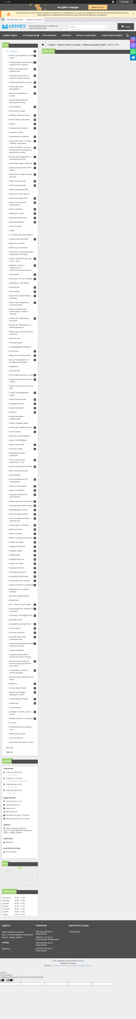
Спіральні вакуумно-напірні (94, 45)
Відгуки (9, 752)
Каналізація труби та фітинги (21, 163)
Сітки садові (14, 274)
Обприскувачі (14, 555)
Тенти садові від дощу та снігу (21, 375)
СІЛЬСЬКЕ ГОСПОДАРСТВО (20, 615)
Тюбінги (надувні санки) (18, 423)
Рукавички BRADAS (17, 546)
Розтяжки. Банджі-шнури (19, 596)
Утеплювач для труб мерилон (21, 235)
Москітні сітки (14, 338)
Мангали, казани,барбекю (19, 436)
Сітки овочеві (14, 371)
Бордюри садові (15, 551)
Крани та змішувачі (17, 490)
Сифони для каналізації (18, 239)
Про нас (9, 747)
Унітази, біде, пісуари (17, 688)
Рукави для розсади (17, 734)
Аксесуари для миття (17, 572)
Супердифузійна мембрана (20, 347)
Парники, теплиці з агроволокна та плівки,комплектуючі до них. (20, 267)
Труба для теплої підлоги (19, 194)
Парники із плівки (16, 132)
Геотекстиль (14, 351)
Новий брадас (15, 475)
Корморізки (13, 366)
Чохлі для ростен (16, 738)
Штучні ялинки (15, 432)
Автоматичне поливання (19, 137)
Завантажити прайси (111, 35)
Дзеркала (13, 684)
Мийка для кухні (15, 529)
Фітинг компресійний (17, 185)
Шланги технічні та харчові (69, 45)
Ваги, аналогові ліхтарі (18, 471)
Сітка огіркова (14, 107)
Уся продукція (30, 35)
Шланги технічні (15, 534)
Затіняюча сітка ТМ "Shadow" (21, 279)
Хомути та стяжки (16, 563)
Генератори (14, 703)
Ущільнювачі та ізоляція (18, 525)
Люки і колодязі (15, 226)
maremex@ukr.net (13, 805)
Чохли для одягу (15, 343)
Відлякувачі (13, 600)
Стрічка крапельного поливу (20, 82)
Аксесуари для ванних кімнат (21, 506)
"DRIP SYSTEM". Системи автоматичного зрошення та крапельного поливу (20, 150)
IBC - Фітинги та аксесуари (20, 604)
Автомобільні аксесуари (18, 576)
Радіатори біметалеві (17, 218)
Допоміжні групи (15, 620)
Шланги (52, 45)
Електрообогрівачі (16, 222)
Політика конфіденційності (82, 966)
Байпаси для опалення (18, 248)
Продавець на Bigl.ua (68, 963)
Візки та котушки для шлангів (21, 538)
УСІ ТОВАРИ (12, 51)
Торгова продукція (16, 650)
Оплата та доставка (86, 35)
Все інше (12, 723)
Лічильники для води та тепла (21, 742)
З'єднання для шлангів (18, 128)
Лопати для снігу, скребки (19, 581)
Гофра (11, 230)
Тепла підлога (14, 628)
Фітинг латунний (15, 209)
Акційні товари (10, 35)
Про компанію (49, 35)
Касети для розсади (17, 111)
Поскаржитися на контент (61, 966)
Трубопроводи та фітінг (18, 510)
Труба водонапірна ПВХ (18, 190)
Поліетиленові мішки (17, 399)
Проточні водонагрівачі (18, 514)
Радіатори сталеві (16, 213)
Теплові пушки (15, 707)
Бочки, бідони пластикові (19, 120)
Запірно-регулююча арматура (21, 501)
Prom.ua (80, 961)
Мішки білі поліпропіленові (20, 355)
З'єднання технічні (16, 568)
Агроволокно (14, 287)
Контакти (66, 35)
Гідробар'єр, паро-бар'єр (19, 283)
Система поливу (15, 449)
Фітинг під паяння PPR (18, 198)
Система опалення (16, 633)
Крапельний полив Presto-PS (20, 466)
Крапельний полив (16, 445)
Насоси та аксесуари (17, 486)
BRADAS (12, 412)
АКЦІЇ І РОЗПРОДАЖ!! (18, 440)
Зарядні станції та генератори (21, 718)
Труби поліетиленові (17, 181)
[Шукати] (105, 27)
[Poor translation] (9, 980)
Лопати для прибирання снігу (21, 427)
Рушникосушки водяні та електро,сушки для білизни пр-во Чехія (20, 663)
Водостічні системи (17, 243)
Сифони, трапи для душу (19, 115)
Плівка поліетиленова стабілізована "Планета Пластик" (18, 311)
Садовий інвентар (16, 404)
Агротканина (14, 291)
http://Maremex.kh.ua (14, 801)
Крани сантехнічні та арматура (21, 585)
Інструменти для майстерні (20, 624)
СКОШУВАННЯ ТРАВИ (18, 699)
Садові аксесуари (16, 408)
